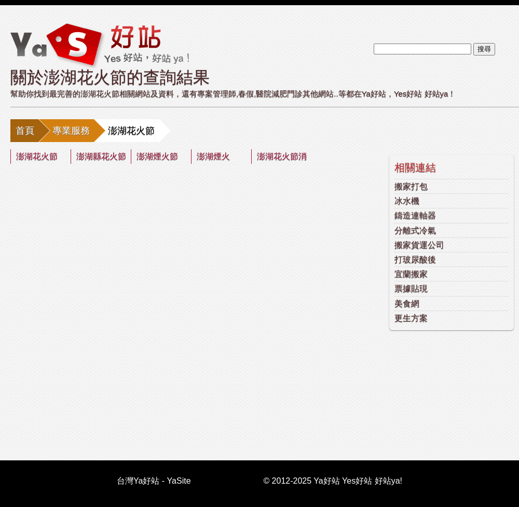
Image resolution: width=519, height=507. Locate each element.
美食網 (406, 303)
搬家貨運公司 (419, 245)
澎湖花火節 (37, 156)
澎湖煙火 (213, 156)
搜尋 (484, 49)
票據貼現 (411, 288)
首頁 (25, 130)
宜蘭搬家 (411, 274)
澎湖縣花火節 (101, 156)
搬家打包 (411, 186)
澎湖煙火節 (157, 156)
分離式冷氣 (415, 230)
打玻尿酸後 (415, 259)
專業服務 (71, 130)
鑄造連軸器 (415, 215)
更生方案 (411, 318)
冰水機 (406, 200)
